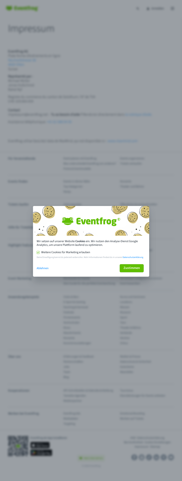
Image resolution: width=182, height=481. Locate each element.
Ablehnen (43, 268)
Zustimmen (132, 268)
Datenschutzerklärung (133, 257)
